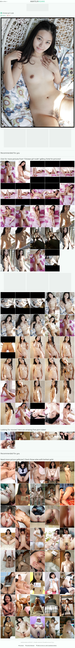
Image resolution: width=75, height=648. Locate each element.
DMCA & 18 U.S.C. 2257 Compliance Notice (46, 645)
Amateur (37, 1)
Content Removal (29, 645)
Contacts (21, 645)
